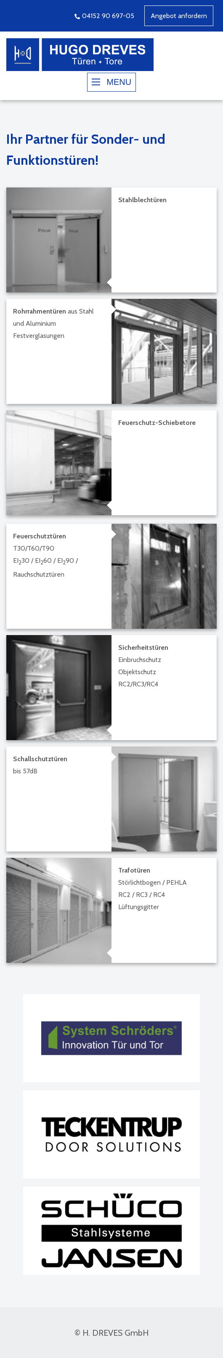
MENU (111, 82)
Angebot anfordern (179, 16)
